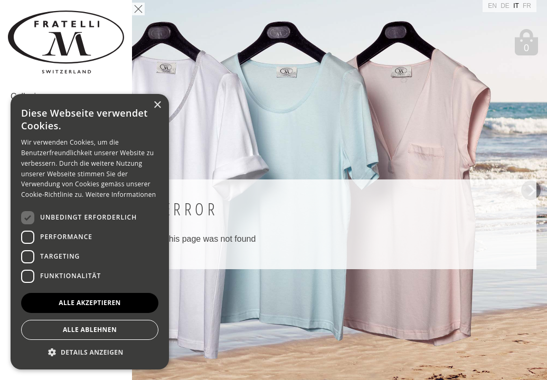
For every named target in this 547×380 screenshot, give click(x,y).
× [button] (157, 105)
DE (506, 6)
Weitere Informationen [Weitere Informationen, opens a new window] (121, 194)
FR (527, 6)
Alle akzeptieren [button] (90, 302)
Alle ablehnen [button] (90, 329)
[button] (89, 353)
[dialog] (90, 231)
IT (517, 6)
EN (493, 6)
